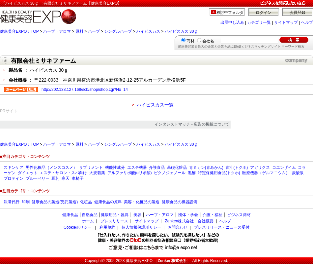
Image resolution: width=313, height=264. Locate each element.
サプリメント (91, 167)
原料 (79, 31)
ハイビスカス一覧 (155, 104)
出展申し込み (232, 22)
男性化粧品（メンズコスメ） (51, 167)
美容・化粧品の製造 (141, 202)
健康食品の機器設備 (179, 202)
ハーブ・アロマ (57, 31)
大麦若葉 (97, 172)
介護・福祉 (212, 214)
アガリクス (260, 167)
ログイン (263, 12)
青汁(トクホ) (236, 167)
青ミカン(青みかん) (206, 167)
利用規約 (107, 227)
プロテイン (13, 178)
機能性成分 (115, 167)
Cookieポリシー (78, 227)
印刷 (26, 202)
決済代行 (11, 202)
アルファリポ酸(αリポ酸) (129, 172)
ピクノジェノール (169, 172)
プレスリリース (114, 221)
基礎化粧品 (177, 167)
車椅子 (78, 178)
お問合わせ (177, 227)
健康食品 (70, 214)
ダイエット (28, 172)
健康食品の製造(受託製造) (55, 202)
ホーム (88, 221)
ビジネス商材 (239, 214)
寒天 (66, 178)
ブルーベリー (37, 178)
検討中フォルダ (230, 12)
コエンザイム (284, 167)
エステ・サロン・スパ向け (63, 172)
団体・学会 (188, 214)
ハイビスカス (148, 31)
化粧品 (86, 202)
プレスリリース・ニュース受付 (221, 227)
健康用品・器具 (114, 214)
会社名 (208, 41)
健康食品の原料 (108, 202)
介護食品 (157, 167)
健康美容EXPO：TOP (19, 31)
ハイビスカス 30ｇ (181, 31)
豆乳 (55, 178)
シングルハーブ (118, 31)
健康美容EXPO (139, 260)
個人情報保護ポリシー (141, 227)
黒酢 (192, 172)
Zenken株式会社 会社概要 (189, 221)
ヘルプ (307, 22)
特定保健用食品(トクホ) (219, 172)
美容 (137, 214)
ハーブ (94, 31)
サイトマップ (286, 22)
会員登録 (297, 12)
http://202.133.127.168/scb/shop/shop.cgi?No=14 (85, 89)
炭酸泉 (298, 172)
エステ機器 (137, 167)
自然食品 (90, 214)
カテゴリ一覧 (259, 22)
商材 (190, 41)
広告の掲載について (211, 124)
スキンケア (13, 167)
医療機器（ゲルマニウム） (266, 172)
